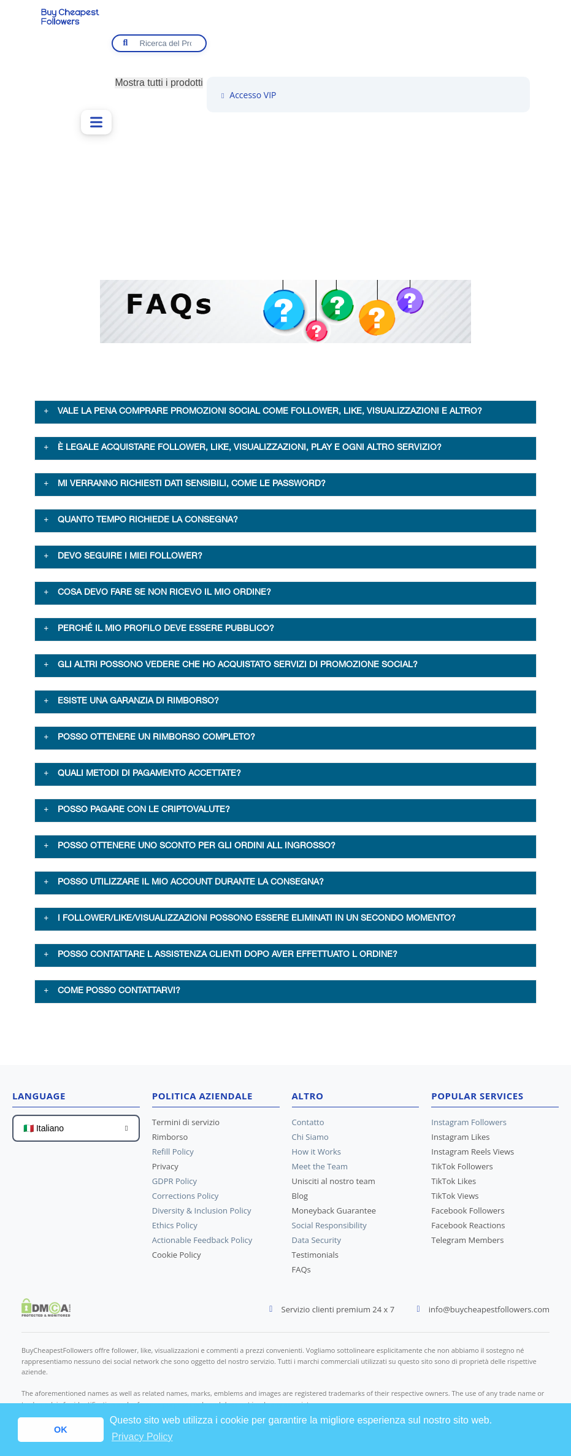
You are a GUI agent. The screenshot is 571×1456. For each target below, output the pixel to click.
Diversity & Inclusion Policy (201, 1214)
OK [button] (60, 1430)
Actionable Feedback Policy (202, 1243)
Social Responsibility (329, 1228)
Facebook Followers (467, 1214)
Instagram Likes (460, 1140)
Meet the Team (320, 1169)
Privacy (165, 1169)
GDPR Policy (174, 1184)
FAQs (301, 1273)
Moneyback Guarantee (334, 1214)
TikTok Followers (461, 1169)
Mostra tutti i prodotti (158, 82)
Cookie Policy (176, 1258)
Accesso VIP (247, 95)
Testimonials (315, 1258)
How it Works (316, 1155)
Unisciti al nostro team (333, 1184)
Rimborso (170, 1140)
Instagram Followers (468, 1125)
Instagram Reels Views (472, 1155)
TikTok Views (454, 1199)
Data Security (316, 1243)
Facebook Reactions (468, 1228)
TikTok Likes (453, 1184)
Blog (300, 1199)
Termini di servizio (186, 1125)
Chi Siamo (310, 1140)
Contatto (308, 1125)
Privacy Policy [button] (142, 1436)
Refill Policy (173, 1155)
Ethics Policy (174, 1228)
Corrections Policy (185, 1199)
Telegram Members (467, 1243)
